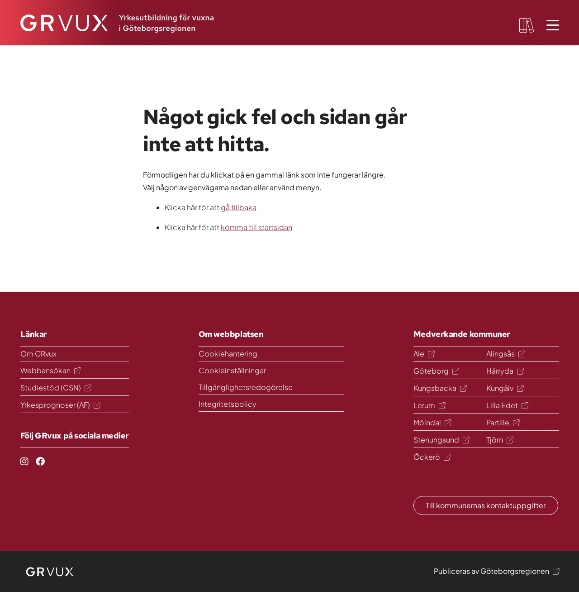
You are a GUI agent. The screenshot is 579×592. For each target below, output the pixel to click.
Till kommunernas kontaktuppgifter (486, 505)
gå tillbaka (238, 207)
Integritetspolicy (227, 404)
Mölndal (432, 422)
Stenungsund (441, 439)
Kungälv (504, 388)
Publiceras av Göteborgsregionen (496, 571)
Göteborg (436, 370)
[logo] (50, 572)
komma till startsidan (256, 227)
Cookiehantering (228, 353)
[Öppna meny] (552, 25)
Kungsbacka (439, 388)
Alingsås (505, 353)
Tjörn (499, 439)
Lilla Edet (507, 405)
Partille (502, 422)
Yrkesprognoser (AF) (60, 404)
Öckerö (431, 457)
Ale (423, 353)
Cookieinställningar (232, 370)
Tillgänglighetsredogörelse (246, 387)
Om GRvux (38, 353)
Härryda (504, 370)
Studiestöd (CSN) (55, 387)
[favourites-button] (526, 25)
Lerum (429, 405)
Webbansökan (50, 370)
